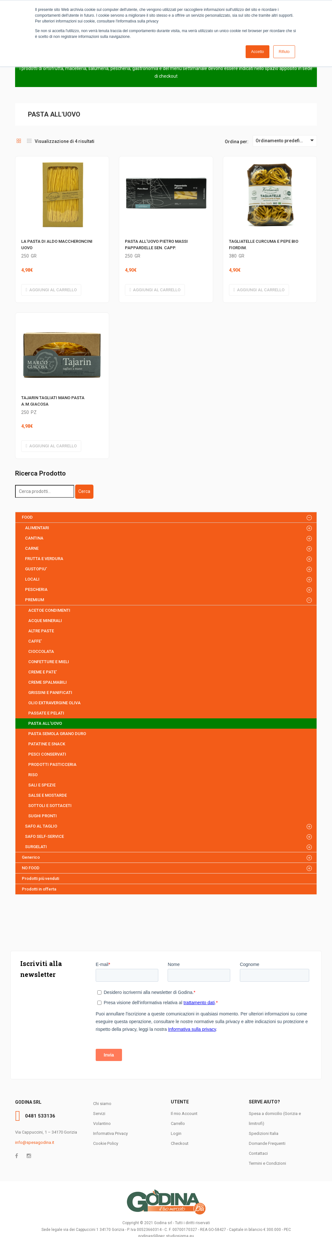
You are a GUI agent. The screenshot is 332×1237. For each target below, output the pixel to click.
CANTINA (34, 538)
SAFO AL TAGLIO (41, 826)
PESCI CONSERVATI (47, 754)
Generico (31, 857)
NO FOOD (30, 867)
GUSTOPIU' (36, 568)
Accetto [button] (257, 51)
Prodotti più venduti (40, 878)
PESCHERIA (36, 589)
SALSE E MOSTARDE (47, 795)
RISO (33, 774)
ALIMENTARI (37, 527)
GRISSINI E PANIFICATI (50, 692)
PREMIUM (34, 599)
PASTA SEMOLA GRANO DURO (57, 733)
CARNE (32, 548)
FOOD (27, 517)
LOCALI (32, 579)
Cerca (84, 491)
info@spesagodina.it (34, 1142)
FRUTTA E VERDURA (44, 558)
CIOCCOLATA (41, 651)
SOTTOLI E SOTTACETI (50, 805)
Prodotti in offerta (39, 889)
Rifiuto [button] (284, 51)
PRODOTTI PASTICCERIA (52, 764)
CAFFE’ (35, 641)
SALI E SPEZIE (42, 785)
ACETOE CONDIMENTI (49, 610)
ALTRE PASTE (41, 630)
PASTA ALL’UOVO (45, 723)
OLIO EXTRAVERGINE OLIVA (54, 702)
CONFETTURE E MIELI (48, 661)
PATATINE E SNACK (46, 743)
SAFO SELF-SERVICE (44, 836)
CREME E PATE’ (42, 672)
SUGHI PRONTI (42, 815)
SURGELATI (36, 846)
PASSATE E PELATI (46, 713)
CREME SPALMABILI (47, 682)
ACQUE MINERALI (45, 620)
